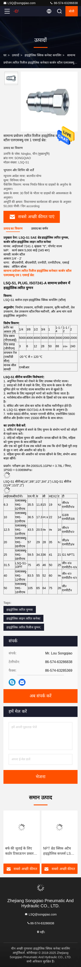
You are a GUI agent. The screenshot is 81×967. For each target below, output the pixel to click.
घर (4, 55)
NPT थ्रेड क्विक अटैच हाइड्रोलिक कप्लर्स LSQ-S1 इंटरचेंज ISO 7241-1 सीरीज (59, 851)
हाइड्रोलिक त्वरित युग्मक (19, 609)
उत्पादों (15, 55)
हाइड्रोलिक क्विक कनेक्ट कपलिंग (43, 55)
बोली (71, 11)
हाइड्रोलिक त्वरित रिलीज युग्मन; (23, 627)
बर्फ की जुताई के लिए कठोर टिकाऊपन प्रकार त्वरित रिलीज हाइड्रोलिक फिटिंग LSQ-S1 (20, 851)
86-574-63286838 (64, 3)
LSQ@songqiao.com (19, 3)
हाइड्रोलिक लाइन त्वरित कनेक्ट (23, 618)
